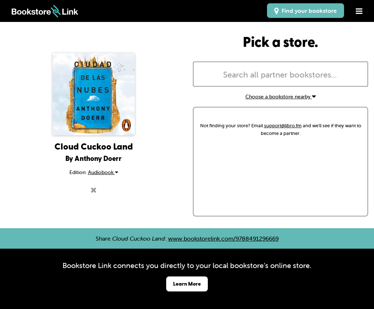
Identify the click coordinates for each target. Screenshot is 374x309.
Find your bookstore (305, 10)
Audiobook (103, 172)
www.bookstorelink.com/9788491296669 (223, 238)
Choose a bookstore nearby (280, 96)
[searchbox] (280, 75)
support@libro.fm (283, 126)
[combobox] (280, 74)
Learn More (187, 283)
